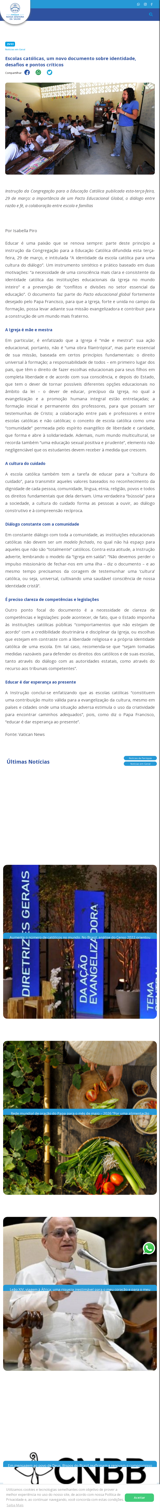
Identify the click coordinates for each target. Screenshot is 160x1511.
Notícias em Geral (140, 764)
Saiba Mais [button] (15, 1505)
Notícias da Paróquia (140, 758)
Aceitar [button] (139, 1498)
